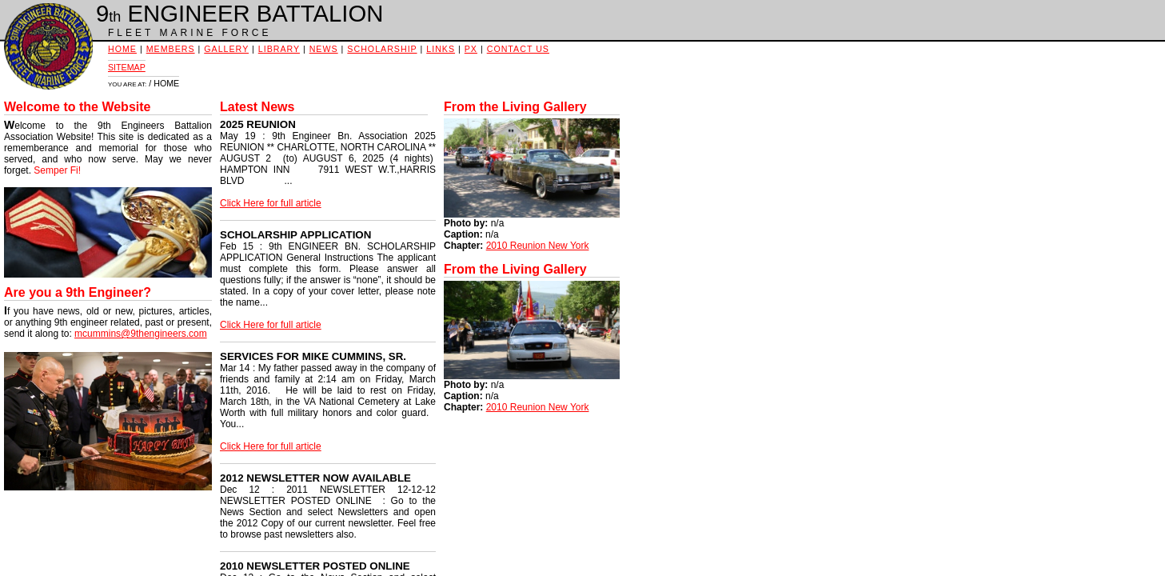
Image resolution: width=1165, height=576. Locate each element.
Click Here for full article (270, 203)
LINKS (440, 49)
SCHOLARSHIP (382, 49)
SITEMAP (127, 67)
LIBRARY (279, 49)
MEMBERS (170, 49)
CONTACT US (518, 49)
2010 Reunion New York (537, 245)
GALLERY (226, 49)
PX (471, 49)
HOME (122, 49)
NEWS (323, 49)
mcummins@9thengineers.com (140, 333)
